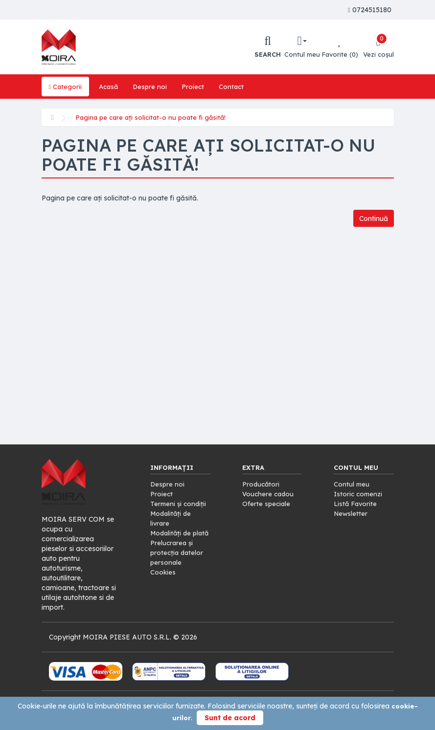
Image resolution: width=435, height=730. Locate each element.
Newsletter (351, 513)
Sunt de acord (230, 717)
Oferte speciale (267, 503)
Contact (236, 86)
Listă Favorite (356, 503)
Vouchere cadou (269, 493)
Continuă (371, 218)
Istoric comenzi (359, 493)
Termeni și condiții (179, 503)
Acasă (110, 86)
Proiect (196, 86)
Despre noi (153, 86)
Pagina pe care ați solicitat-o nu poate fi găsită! (153, 117)
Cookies (163, 581)
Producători (261, 484)
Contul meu (352, 484)
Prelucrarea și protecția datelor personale (178, 562)
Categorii (66, 86)
